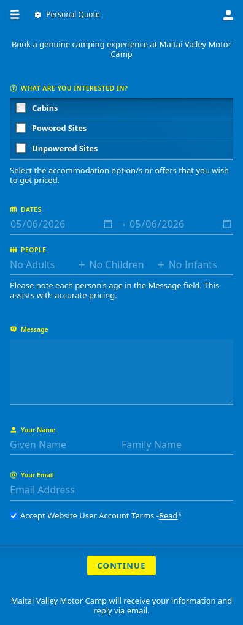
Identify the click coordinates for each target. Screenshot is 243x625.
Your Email (32, 475)
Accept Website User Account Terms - (96, 515)
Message (29, 329)
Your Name (32, 429)
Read (168, 515)
